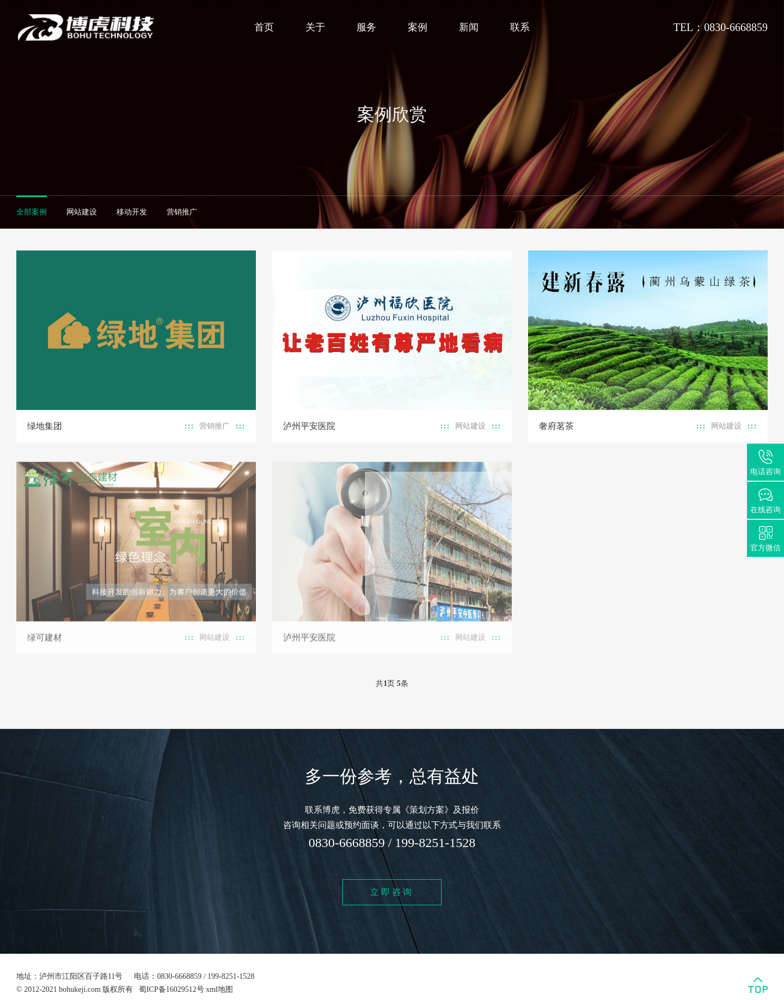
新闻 (469, 27)
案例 (417, 27)
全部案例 (31, 212)
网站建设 (81, 212)
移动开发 (132, 212)
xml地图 (219, 989)
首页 (264, 27)
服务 (366, 27)
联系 (520, 27)
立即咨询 (392, 892)
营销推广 (182, 212)
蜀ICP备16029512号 (171, 989)
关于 (315, 27)
